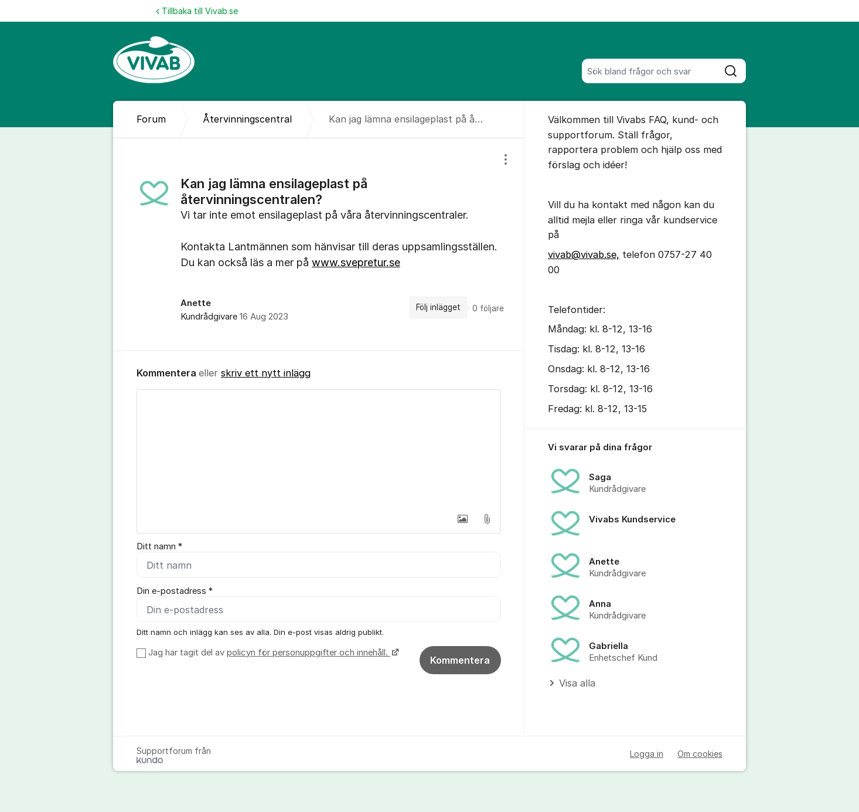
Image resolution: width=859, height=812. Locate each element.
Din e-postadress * (175, 591)
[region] (318, 244)
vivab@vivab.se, (583, 254)
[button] (462, 519)
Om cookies (699, 754)
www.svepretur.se (356, 262)
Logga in (646, 754)
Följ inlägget (438, 307)
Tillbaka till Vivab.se (197, 11)
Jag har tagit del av (272, 652)
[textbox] (318, 448)
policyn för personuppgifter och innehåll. (308, 652)
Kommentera (460, 660)
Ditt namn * (159, 546)
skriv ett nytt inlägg (266, 373)
